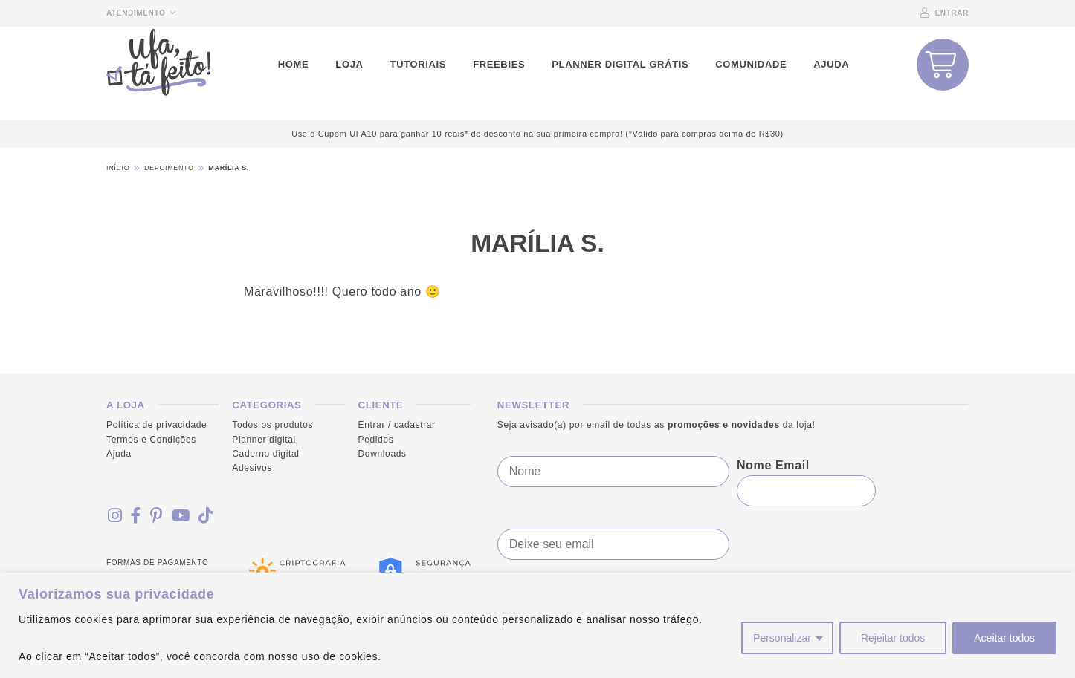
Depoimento (169, 168)
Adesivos (252, 468)
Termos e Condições (151, 439)
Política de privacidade (156, 425)
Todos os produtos (272, 425)
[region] (537, 625)
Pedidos (376, 439)
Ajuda (119, 454)
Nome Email (773, 465)
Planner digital (264, 439)
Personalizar (782, 638)
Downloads (382, 454)
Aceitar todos (1004, 638)
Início (117, 168)
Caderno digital (265, 454)
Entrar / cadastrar (397, 425)
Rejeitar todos (893, 638)
